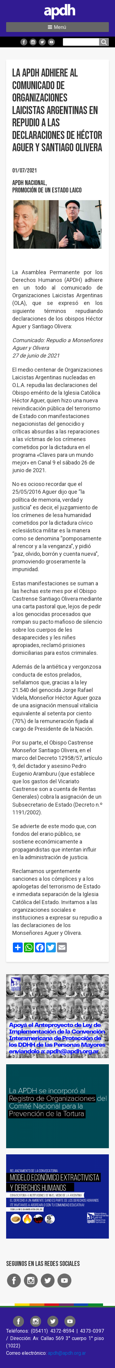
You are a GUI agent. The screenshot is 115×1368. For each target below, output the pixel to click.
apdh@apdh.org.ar (67, 1353)
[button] (57, 27)
